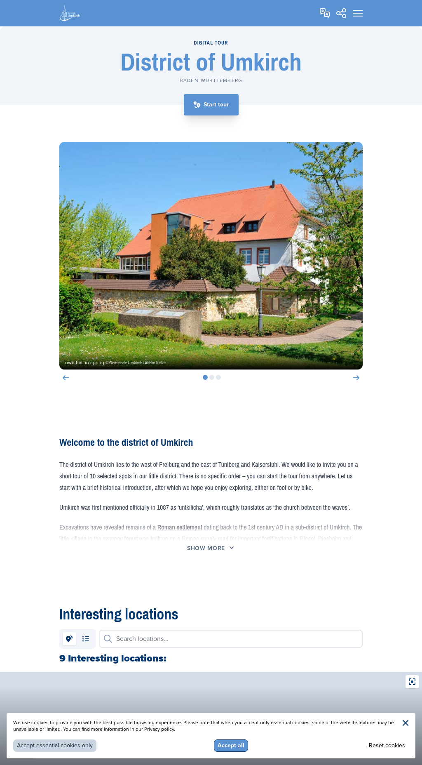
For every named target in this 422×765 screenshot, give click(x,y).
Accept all (231, 745)
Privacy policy (159, 729)
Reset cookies (387, 745)
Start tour (216, 104)
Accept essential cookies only (55, 745)
